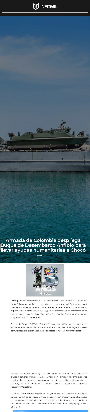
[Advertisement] (49, 351)
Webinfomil (41, 255)
